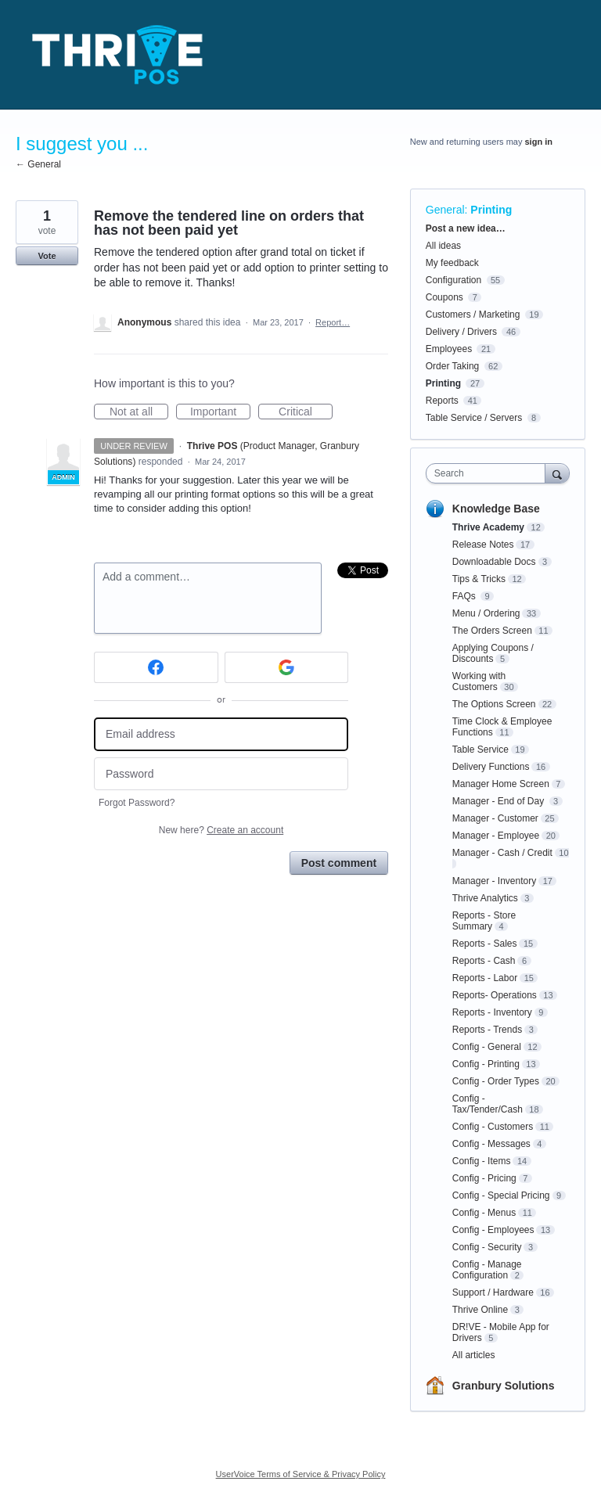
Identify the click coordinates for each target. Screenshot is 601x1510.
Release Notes (483, 544)
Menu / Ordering (486, 613)
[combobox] (489, 473)
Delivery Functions (491, 766)
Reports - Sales (484, 943)
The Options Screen (494, 704)
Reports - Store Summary (484, 921)
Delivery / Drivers (461, 331)
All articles (473, 1355)
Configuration (453, 280)
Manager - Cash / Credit (502, 852)
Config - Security (487, 1247)
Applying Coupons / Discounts (493, 653)
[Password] (221, 774)
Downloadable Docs (494, 561)
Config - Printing (486, 1064)
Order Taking (452, 366)
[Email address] (221, 734)
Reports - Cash (484, 960)
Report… (332, 322)
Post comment (338, 863)
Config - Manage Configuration (487, 1270)
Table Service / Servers (474, 417)
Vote (47, 256)
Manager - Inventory (494, 880)
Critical (306, 412)
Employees (449, 348)
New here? (221, 830)
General (445, 209)
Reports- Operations (494, 995)
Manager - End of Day (499, 801)
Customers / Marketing (473, 314)
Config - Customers (492, 1126)
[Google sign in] (287, 667)
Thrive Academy (488, 527)
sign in (538, 141)
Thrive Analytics (485, 898)
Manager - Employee (495, 835)
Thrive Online (480, 1309)
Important (220, 412)
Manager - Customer (495, 818)
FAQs (465, 596)
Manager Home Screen (500, 783)
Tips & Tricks (479, 578)
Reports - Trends (487, 1029)
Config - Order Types (495, 1081)
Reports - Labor (484, 978)
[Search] (557, 473)
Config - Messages (491, 1143)
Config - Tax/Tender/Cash (487, 1104)
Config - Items (481, 1161)
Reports (442, 400)
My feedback (452, 262)
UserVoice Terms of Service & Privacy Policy (301, 1474)
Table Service (480, 749)
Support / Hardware (493, 1292)
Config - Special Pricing (501, 1195)
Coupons (444, 297)
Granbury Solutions (503, 1385)
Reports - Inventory (492, 1012)
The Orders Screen (492, 630)
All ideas (443, 245)
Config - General (486, 1046)
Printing (491, 209)
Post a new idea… (466, 228)
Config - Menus (484, 1212)
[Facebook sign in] (156, 667)
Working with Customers (479, 681)
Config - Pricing (484, 1178)
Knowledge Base (496, 508)
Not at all (139, 412)
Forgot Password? (137, 802)
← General (38, 164)
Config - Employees (493, 1229)
